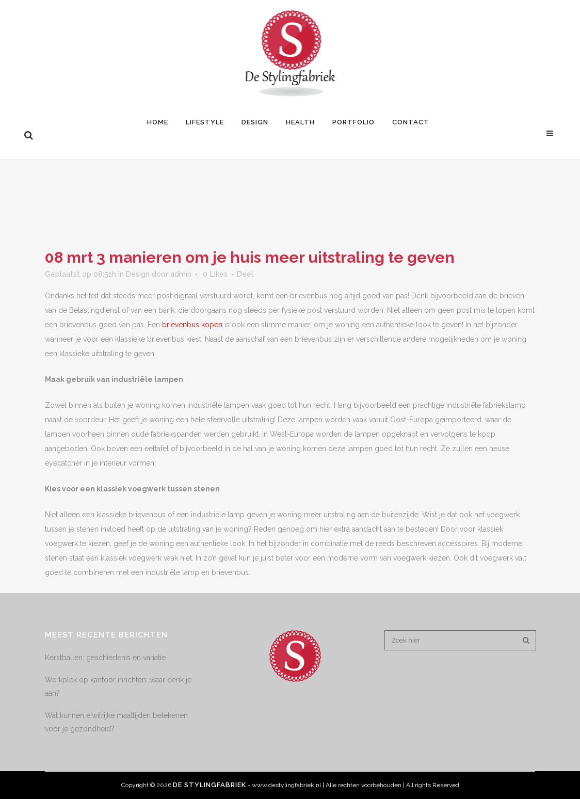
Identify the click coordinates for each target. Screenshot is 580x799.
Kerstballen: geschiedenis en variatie (105, 657)
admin (180, 274)
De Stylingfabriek (209, 785)
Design (138, 274)
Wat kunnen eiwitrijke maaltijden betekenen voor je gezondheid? (116, 722)
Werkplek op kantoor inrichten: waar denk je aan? (118, 686)
